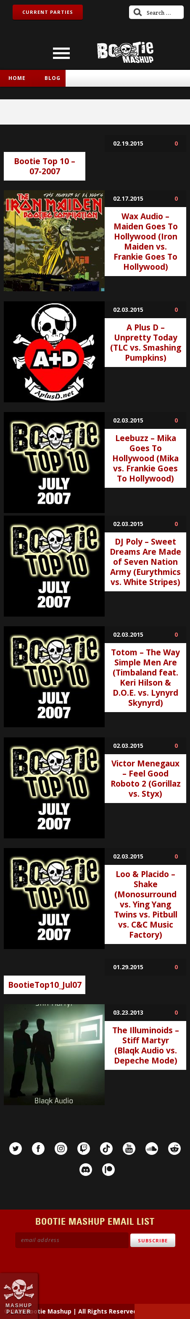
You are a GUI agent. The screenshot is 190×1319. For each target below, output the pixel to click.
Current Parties (47, 12)
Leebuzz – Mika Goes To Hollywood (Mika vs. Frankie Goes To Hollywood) (145, 458)
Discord (85, 1169)
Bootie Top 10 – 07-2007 (44, 166)
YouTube (129, 1148)
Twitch (83, 1148)
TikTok (106, 1148)
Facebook (38, 1148)
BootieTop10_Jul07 (44, 985)
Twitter (15, 1148)
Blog (53, 78)
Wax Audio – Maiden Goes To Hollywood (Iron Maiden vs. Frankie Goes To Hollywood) (145, 241)
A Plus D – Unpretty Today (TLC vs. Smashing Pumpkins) (145, 342)
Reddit (174, 1148)
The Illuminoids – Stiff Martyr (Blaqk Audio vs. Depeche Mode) (145, 1045)
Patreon (108, 1169)
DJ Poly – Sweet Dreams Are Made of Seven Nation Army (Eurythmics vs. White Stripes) (145, 562)
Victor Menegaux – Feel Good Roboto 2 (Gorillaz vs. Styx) (146, 778)
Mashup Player (18, 1308)
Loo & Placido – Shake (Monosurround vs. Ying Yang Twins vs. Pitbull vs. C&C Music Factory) (145, 904)
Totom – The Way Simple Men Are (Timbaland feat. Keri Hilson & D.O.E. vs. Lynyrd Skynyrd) (145, 677)
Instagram (61, 1148)
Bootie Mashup (125, 52)
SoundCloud (151, 1148)
